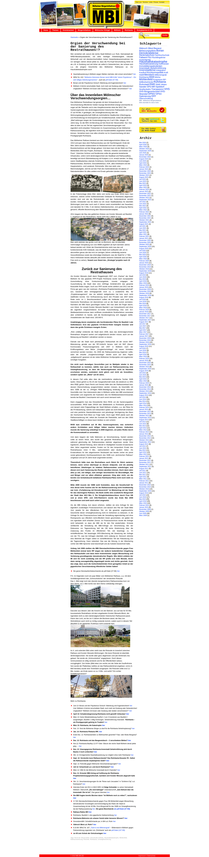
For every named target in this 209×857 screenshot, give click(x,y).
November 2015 (145, 365)
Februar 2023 (144, 189)
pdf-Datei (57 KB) (112, 80)
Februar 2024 (144, 167)
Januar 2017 (143, 336)
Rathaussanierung (77, 839)
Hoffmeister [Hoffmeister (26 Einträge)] (164, 64)
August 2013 (143, 420)
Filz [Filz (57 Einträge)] (149, 57)
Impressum (142, 855)
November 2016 (145, 340)
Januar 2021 (143, 238)
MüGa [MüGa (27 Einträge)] (157, 77)
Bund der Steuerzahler (82, 838)
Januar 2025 (143, 155)
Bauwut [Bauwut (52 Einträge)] (157, 48)
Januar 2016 (143, 361)
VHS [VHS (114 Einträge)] (167, 88)
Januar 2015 (143, 385)
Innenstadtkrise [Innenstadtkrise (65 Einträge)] (147, 70)
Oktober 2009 (144, 511)
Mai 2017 (142, 328)
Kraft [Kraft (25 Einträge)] (166, 72)
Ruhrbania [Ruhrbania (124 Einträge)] (160, 81)
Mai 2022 (142, 206)
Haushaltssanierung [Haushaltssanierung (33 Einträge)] (148, 64)
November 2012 (145, 438)
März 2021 (143, 234)
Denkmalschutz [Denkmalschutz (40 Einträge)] (146, 55)
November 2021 (145, 218)
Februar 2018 (144, 310)
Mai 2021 (142, 230)
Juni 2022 (142, 204)
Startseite (74, 37)
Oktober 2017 (144, 318)
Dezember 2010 (145, 485)
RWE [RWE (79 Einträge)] (152, 84)
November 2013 (145, 414)
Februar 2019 (144, 285)
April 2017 (143, 330)
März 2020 (143, 259)
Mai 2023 (142, 183)
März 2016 (143, 356)
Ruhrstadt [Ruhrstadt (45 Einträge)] (144, 84)
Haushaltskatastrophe (111, 838)
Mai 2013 (142, 426)
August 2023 (143, 177)
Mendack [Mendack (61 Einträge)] (149, 74)
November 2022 (145, 196)
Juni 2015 (142, 375)
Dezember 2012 (145, 436)
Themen (55, 30)
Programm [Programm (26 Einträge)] (157, 79)
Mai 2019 (142, 279)
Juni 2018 (142, 301)
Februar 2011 (144, 481)
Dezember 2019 (145, 265)
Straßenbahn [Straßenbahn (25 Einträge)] (145, 89)
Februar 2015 (144, 383)
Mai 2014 (142, 401)
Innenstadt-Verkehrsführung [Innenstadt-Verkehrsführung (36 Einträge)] (152, 68)
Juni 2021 (142, 228)
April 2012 (143, 452)
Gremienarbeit (68, 30)
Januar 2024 (143, 169)
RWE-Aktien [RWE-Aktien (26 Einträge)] (161, 84)
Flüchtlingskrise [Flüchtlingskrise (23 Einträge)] (158, 57)
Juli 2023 (142, 179)
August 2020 (143, 248)
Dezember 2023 (145, 171)
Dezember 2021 (145, 216)
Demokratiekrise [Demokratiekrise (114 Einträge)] (148, 52)
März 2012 (143, 454)
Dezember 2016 (145, 338)
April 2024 (143, 163)
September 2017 (145, 320)
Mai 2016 (142, 352)
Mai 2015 (142, 377)
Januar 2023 (143, 191)
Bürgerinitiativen (84, 30)
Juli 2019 (142, 275)
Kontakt (161, 2)
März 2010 (143, 503)
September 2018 (145, 295)
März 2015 (143, 381)
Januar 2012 (143, 458)
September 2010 (145, 491)
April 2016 (143, 354)
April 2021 (143, 232)
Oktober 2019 (144, 269)
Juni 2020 (142, 253)
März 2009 (143, 515)
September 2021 (145, 222)
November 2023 (145, 173)
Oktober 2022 (144, 198)
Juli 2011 (142, 471)
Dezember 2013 (145, 411)
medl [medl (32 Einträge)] (141, 75)
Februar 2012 (144, 456)
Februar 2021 (144, 236)
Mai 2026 (142, 143)
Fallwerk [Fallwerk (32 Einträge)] (143, 57)
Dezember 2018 (145, 289)
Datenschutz (151, 855)
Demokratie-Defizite (96, 838)
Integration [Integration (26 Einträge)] (161, 70)
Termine (145, 2)
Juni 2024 (142, 161)
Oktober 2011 (144, 464)
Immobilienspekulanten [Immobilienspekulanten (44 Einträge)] (150, 66)
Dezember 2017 (145, 314)
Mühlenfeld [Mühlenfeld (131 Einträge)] (146, 79)
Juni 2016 (142, 350)
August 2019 (143, 273)
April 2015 (143, 379)
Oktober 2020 (144, 244)
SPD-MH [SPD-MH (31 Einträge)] (151, 87)
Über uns (139, 2)
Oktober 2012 (144, 440)
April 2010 (143, 501)
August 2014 (143, 395)
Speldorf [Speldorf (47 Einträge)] (160, 86)
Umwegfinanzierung (104, 839)
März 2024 (143, 165)
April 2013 (143, 428)
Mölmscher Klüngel (102, 30)
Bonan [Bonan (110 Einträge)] (160, 50)
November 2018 (145, 291)
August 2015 (143, 371)
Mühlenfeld (123, 838)
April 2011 (143, 477)
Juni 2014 (142, 399)
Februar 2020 (144, 261)
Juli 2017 (142, 324)
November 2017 (145, 316)
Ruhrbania (129, 30)
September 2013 (145, 418)
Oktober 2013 (144, 416)
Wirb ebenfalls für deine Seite (149, 102)
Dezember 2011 (145, 460)
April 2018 (143, 306)
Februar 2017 (144, 334)
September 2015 (145, 369)
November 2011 (145, 462)
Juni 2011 (142, 473)
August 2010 (143, 493)
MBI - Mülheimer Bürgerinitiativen (150, 100)
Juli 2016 (142, 348)
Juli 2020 (142, 251)
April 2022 (143, 208)
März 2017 (143, 332)
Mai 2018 (142, 303)
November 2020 (145, 242)
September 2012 (145, 442)
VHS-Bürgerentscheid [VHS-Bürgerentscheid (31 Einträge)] (149, 91)
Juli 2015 (142, 373)
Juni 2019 (142, 277)
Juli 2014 (142, 397)
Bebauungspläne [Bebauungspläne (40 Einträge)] (147, 50)
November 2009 (145, 509)
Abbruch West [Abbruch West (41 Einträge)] (146, 48)
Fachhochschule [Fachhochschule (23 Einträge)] (162, 55)
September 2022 (145, 200)
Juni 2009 (142, 513)
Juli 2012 (142, 446)
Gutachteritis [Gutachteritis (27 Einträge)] (145, 60)
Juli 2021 (142, 226)
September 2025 (145, 151)
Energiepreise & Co (144, 30)
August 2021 (143, 224)
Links (151, 2)
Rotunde (86, 839)
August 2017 (143, 322)
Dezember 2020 (145, 240)
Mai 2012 (142, 450)
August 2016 (143, 346)
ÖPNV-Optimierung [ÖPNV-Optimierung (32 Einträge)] (150, 95)
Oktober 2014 (144, 391)
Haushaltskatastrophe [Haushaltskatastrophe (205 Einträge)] (153, 61)
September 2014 (145, 393)
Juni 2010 (142, 497)
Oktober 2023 (144, 175)
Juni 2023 (142, 181)
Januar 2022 (143, 214)
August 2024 (143, 159)
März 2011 (143, 479)
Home (46, 30)
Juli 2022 (142, 202)
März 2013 (143, 430)
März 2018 (143, 308)
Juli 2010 (142, 495)
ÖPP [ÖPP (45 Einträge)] (153, 96)
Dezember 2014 (145, 387)
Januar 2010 (143, 507)
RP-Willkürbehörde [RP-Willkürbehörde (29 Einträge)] (153, 80)
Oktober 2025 (144, 149)
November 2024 (145, 157)
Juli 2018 (142, 299)
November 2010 (145, 487)
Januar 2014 (143, 409)
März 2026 (143, 147)
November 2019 (145, 267)
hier (134, 74)
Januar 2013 (143, 434)
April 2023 (143, 185)
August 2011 (143, 469)
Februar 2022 (144, 212)
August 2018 (143, 297)
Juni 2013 (142, 424)
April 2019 (143, 281)
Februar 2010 (144, 505)
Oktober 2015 (144, 367)
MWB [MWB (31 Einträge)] (151, 77)
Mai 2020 (142, 255)
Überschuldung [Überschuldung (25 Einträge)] (146, 98)
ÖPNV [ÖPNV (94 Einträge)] (151, 93)
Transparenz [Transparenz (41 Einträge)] (157, 89)
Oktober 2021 (144, 220)
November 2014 (145, 389)
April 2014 (143, 403)
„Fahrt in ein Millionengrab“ (100, 828)
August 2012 (143, 444)
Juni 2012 (142, 448)
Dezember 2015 (145, 363)
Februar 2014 (144, 407)
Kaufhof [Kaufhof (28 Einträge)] (142, 72)
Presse (156, 2)
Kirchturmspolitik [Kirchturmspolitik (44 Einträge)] (155, 72)
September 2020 (145, 246)
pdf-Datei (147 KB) (118, 830)
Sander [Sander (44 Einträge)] (143, 86)
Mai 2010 (142, 499)
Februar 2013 (144, 432)
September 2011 (145, 466)
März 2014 (143, 405)
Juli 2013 (142, 422)
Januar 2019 (143, 287)
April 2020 (143, 257)
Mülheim (117, 30)
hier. (118, 571)
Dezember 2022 (145, 193)
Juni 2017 (142, 326)
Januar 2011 (143, 483)
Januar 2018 (143, 312)
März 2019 (143, 283)
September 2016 (145, 344)
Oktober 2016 (144, 342)
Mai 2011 (142, 475)
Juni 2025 (142, 153)
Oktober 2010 (144, 489)
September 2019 (145, 271)
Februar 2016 (144, 359)
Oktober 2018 (144, 293)
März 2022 (143, 210)
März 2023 (143, 187)
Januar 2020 (143, 263)
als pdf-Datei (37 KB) (122, 809)
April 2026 (143, 145)
